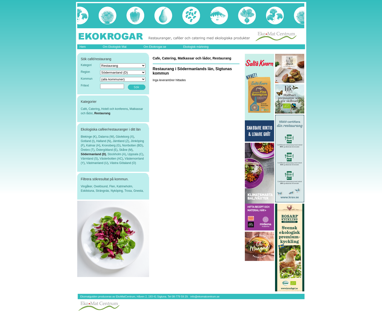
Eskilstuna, (88, 190)
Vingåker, (87, 186)
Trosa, (129, 190)
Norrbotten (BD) (132, 145)
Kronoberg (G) (111, 145)
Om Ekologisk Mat (114, 46)
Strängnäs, (103, 190)
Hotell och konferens (114, 109)
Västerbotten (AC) (111, 158)
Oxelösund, (101, 186)
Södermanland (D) (93, 154)
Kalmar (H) (93, 145)
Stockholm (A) (117, 154)
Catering (94, 109)
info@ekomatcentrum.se (204, 296)
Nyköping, (117, 190)
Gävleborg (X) (125, 136)
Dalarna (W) (106, 136)
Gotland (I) (88, 141)
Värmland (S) (89, 158)
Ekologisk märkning (196, 46)
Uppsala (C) (135, 154)
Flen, (113, 186)
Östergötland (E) (106, 150)
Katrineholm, (125, 186)
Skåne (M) (126, 150)
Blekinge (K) (89, 136)
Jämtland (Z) (121, 141)
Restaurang (102, 113)
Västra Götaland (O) (123, 163)
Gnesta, (139, 190)
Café (84, 109)
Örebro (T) (88, 150)
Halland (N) (103, 141)
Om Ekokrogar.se (154, 46)
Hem (83, 46)
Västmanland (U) (97, 163)
